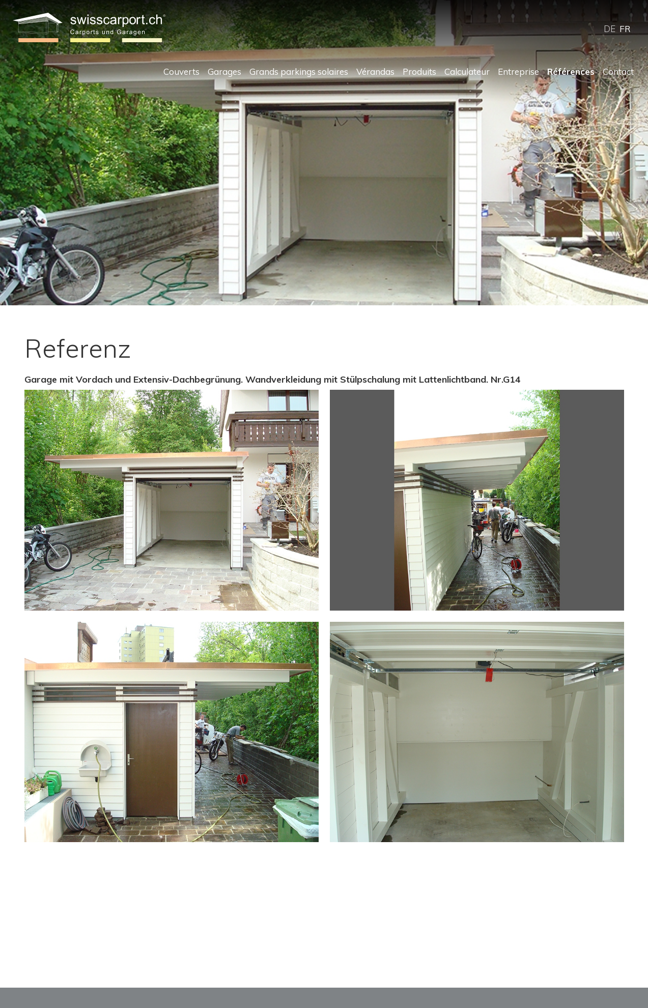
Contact (618, 71)
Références (571, 71)
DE (609, 28)
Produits (419, 71)
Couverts (181, 71)
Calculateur (467, 71)
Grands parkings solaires (298, 71)
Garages (224, 71)
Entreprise (518, 71)
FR (625, 28)
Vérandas (375, 71)
